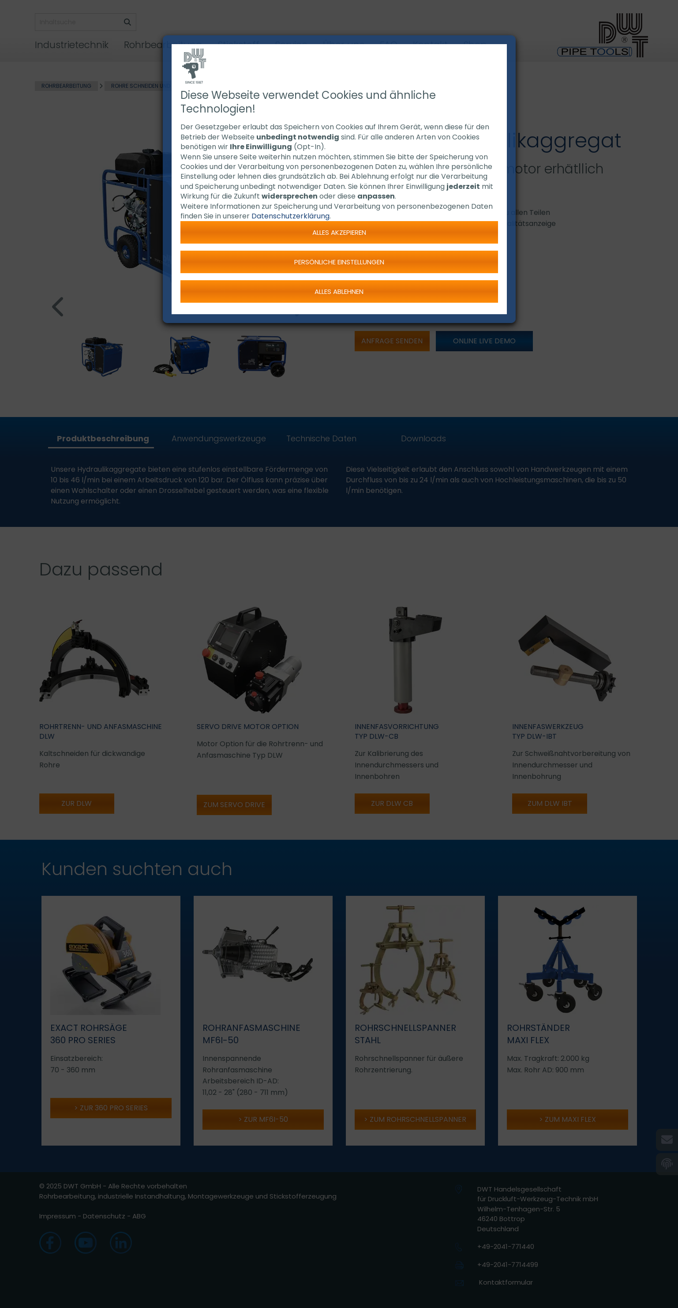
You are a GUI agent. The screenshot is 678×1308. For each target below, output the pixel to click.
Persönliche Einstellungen (339, 262)
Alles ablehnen (339, 291)
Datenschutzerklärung (290, 216)
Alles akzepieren (339, 232)
